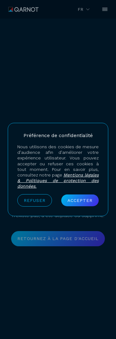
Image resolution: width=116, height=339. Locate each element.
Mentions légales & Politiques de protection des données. (58, 180)
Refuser (34, 200)
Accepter (79, 200)
